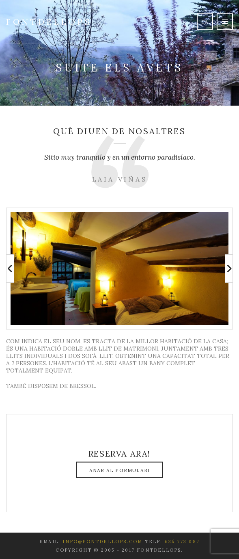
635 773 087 (182, 541)
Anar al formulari (119, 470)
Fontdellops (49, 22)
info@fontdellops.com (102, 541)
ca (205, 22)
